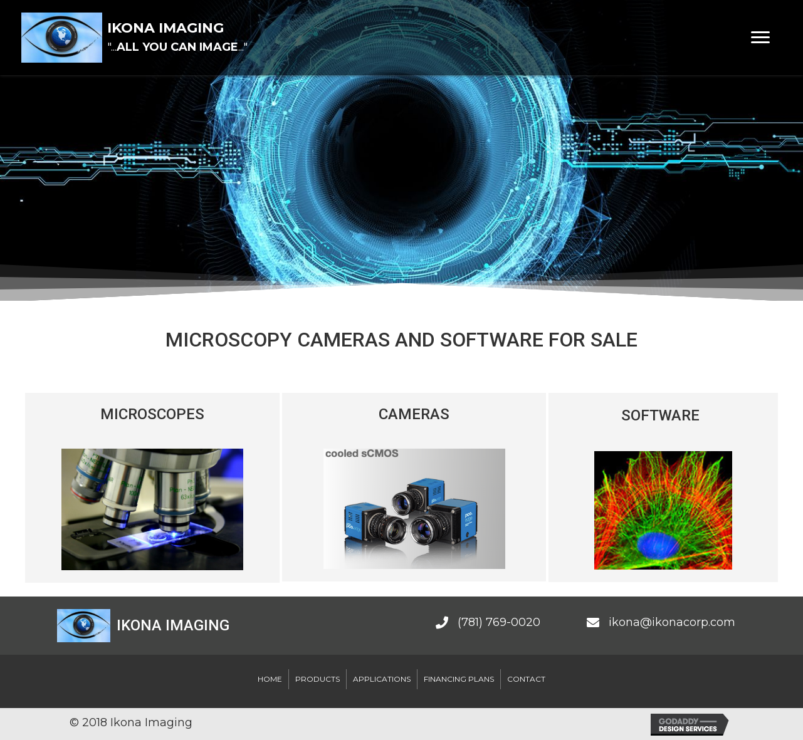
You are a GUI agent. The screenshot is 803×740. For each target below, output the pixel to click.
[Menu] (760, 37)
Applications (382, 679)
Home (270, 679)
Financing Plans (459, 679)
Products (317, 679)
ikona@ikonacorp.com (672, 622)
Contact (526, 679)
